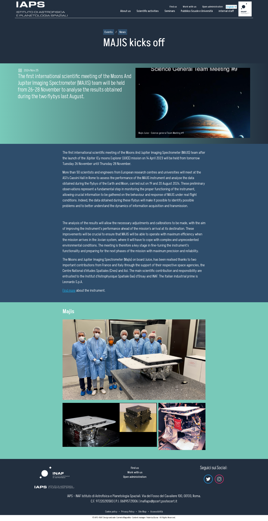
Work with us (189, 6)
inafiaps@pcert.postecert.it (158, 501)
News (122, 32)
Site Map (142, 511)
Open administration (212, 6)
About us (125, 11)
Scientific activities (148, 11)
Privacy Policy (127, 511)
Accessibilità (156, 511)
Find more (69, 290)
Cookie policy (111, 511)
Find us (173, 6)
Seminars (170, 11)
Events (109, 32)
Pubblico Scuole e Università (197, 11)
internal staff (226, 11)
